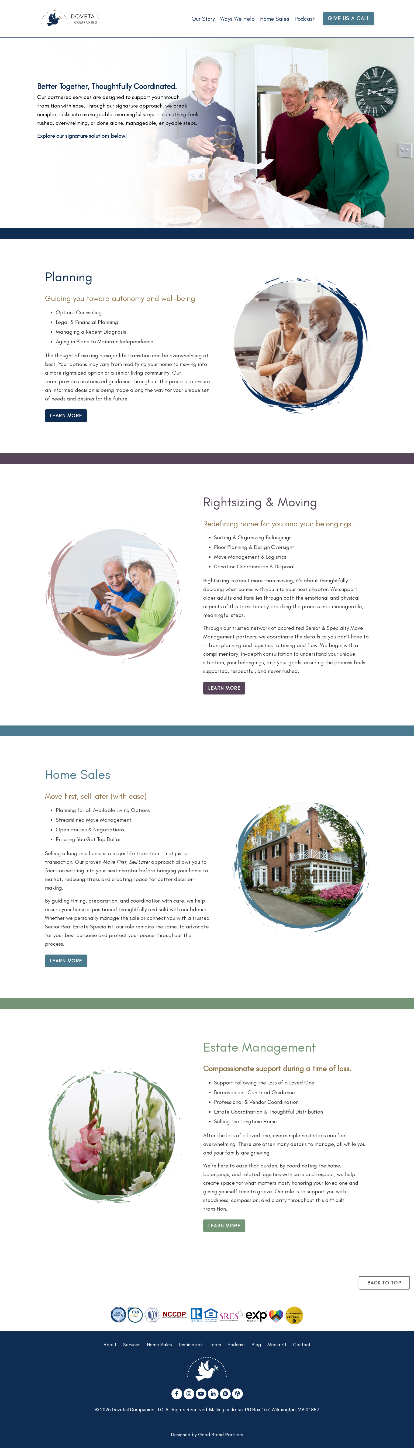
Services (131, 1344)
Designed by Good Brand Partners (207, 1434)
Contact (301, 1344)
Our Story (203, 18)
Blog (256, 1344)
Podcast (305, 18)
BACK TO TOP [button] (384, 1283)
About (110, 1344)
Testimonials (190, 1344)
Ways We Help (237, 18)
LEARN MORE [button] (66, 416)
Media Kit (277, 1344)
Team (215, 1344)
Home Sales (274, 18)
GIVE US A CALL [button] (348, 18)
